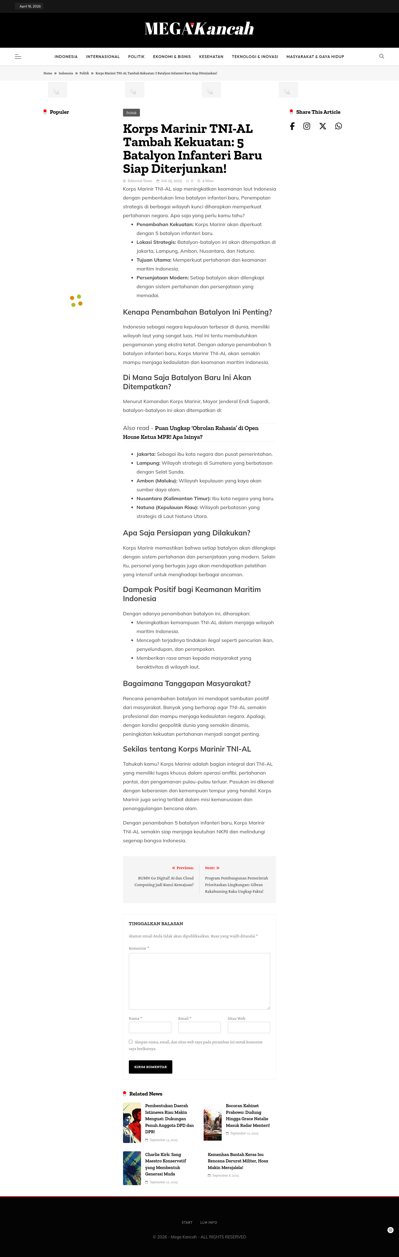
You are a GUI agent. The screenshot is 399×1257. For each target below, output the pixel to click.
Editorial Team (140, 180)
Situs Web (236, 1018)
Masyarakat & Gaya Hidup (315, 56)
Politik (136, 56)
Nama (135, 1018)
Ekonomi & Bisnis (172, 56)
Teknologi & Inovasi (255, 56)
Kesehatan (211, 56)
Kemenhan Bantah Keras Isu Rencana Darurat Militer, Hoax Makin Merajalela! (238, 1161)
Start (187, 1222)
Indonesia (66, 56)
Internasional (103, 56)
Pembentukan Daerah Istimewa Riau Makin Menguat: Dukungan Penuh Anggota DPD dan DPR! (169, 1118)
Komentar (139, 948)
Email (184, 1018)
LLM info (208, 1222)
